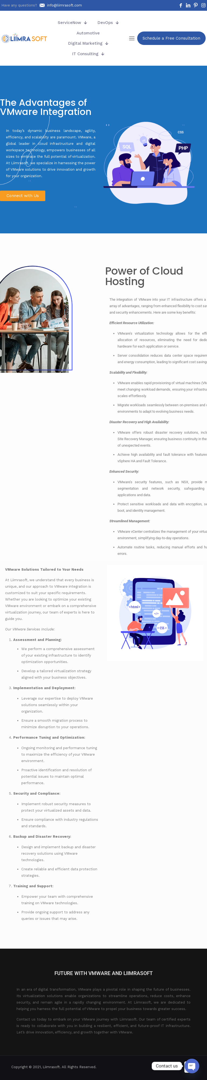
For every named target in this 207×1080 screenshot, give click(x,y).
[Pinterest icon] (171, 1066)
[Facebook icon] (160, 1066)
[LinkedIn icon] (166, 1066)
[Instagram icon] (177, 1066)
